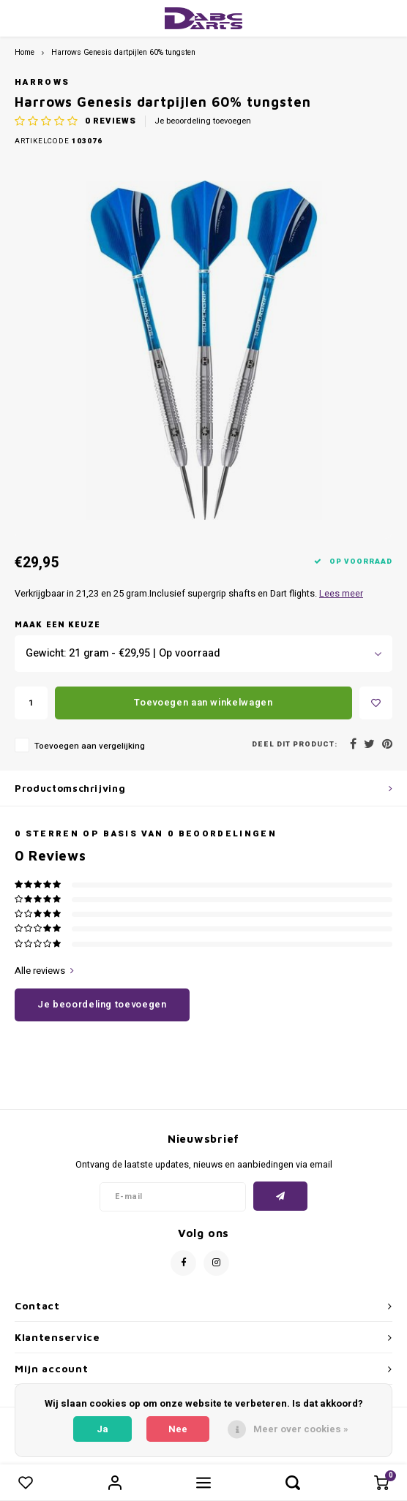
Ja (102, 1429)
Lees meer (341, 593)
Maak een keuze (57, 624)
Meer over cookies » (300, 1429)
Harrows (42, 82)
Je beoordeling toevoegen (202, 121)
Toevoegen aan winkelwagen (203, 702)
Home (24, 52)
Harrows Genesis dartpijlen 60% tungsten (123, 52)
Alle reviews (44, 971)
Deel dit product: (294, 744)
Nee (177, 1429)
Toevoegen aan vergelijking (89, 746)
